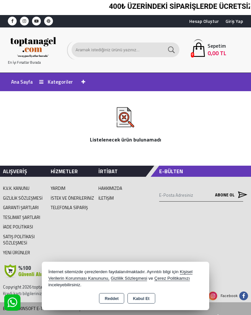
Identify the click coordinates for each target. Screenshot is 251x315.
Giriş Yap (234, 21)
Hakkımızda (110, 188)
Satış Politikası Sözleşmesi (19, 239)
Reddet (111, 298)
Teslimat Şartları (21, 217)
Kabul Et (141, 298)
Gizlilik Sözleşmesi (22, 198)
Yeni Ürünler (16, 252)
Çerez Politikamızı (172, 278)
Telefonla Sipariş (69, 207)
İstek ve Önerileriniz (72, 198)
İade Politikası (18, 227)
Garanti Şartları (21, 207)
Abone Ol (229, 195)
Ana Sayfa (22, 82)
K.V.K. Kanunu (16, 188)
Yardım (58, 188)
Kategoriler (56, 82)
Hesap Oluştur (204, 21)
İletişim (106, 198)
